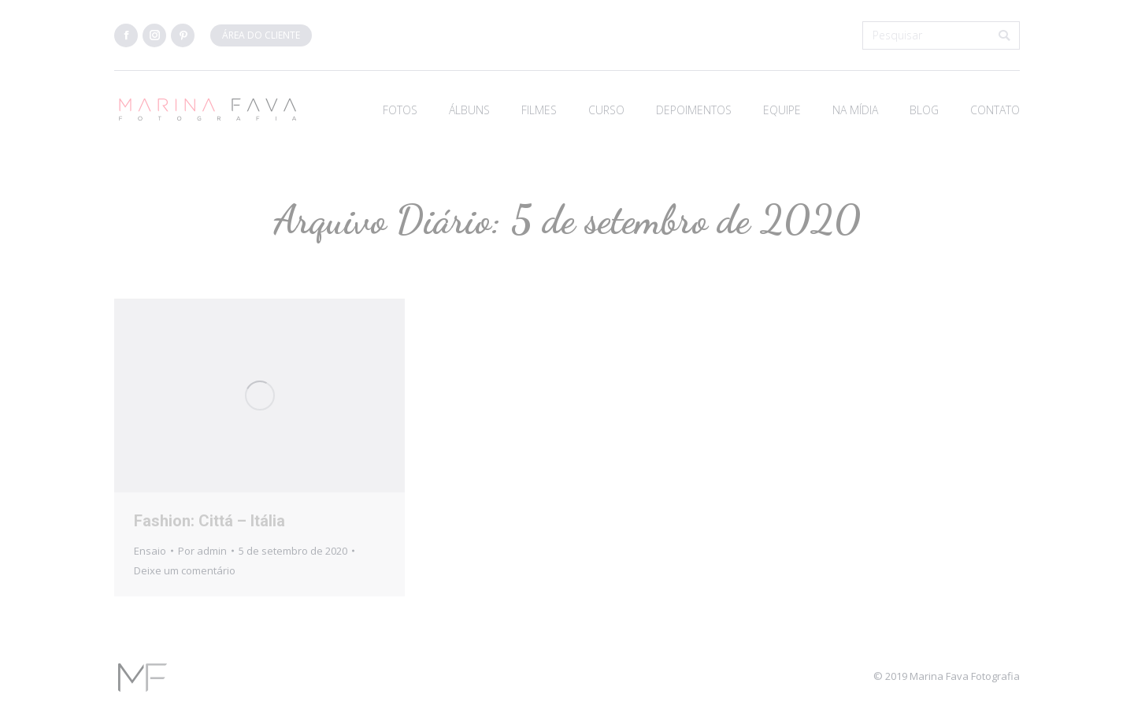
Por (202, 551)
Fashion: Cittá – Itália (209, 520)
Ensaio (150, 551)
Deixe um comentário (184, 570)
